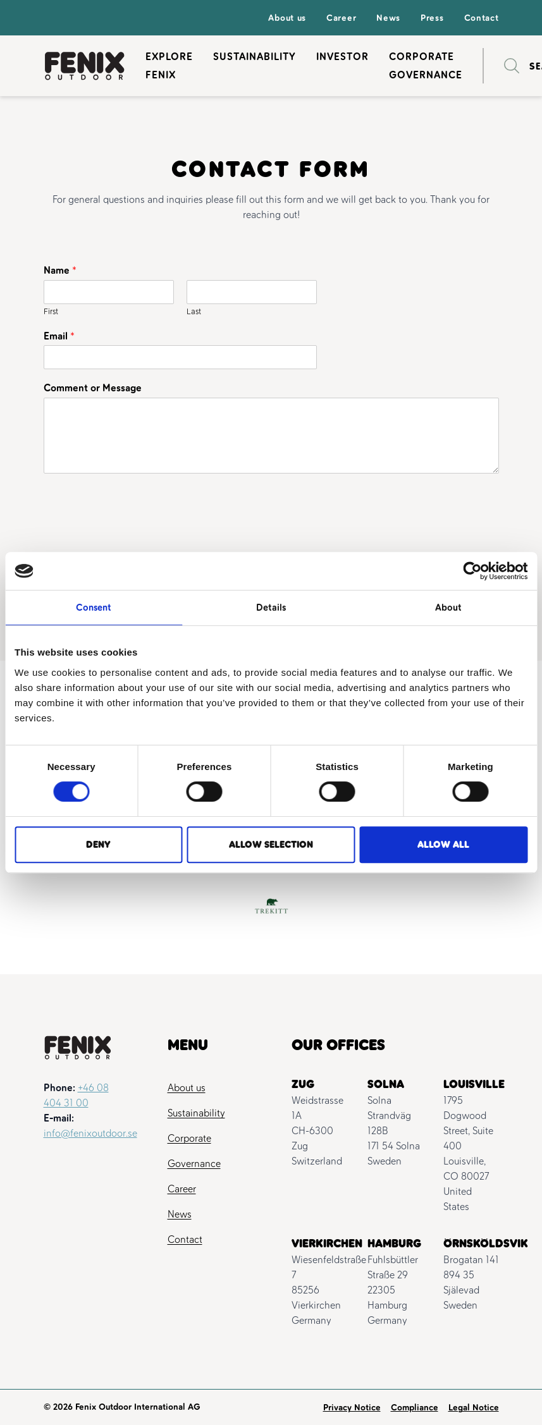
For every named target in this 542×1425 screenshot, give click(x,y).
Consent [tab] (94, 607)
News (388, 18)
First (51, 311)
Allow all (443, 844)
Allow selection (271, 844)
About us (287, 18)
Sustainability (254, 57)
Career (341, 18)
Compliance (414, 1407)
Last (194, 311)
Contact (481, 18)
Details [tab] (271, 607)
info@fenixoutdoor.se (90, 1133)
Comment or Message (93, 388)
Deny (98, 844)
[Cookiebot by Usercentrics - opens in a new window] (472, 570)
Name (60, 270)
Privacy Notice (352, 1407)
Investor (342, 57)
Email (59, 336)
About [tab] (448, 607)
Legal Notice (473, 1407)
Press (432, 18)
